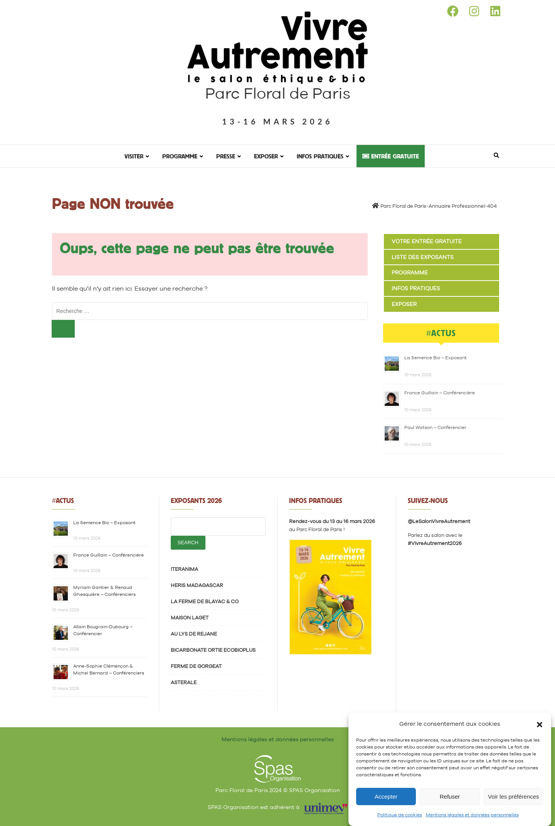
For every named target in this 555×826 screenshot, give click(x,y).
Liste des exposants (423, 257)
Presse (225, 156)
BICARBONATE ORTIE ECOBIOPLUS (213, 650)
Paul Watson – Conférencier (435, 427)
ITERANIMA (184, 569)
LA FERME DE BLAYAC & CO (205, 601)
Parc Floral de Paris (277, 93)
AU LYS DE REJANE (194, 634)
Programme (179, 156)
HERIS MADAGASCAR (197, 585)
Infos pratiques (320, 156)
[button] (539, 724)
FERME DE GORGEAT (196, 666)
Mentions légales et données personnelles (472, 815)
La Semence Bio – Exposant (435, 357)
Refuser (450, 796)
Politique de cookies (399, 815)
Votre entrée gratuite (427, 241)
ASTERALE (184, 682)
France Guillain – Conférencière (439, 392)
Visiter (133, 156)
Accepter (386, 796)
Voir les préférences (513, 796)
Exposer (266, 156)
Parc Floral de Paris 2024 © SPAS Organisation (277, 790)
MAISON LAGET (190, 618)
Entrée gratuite (390, 156)
